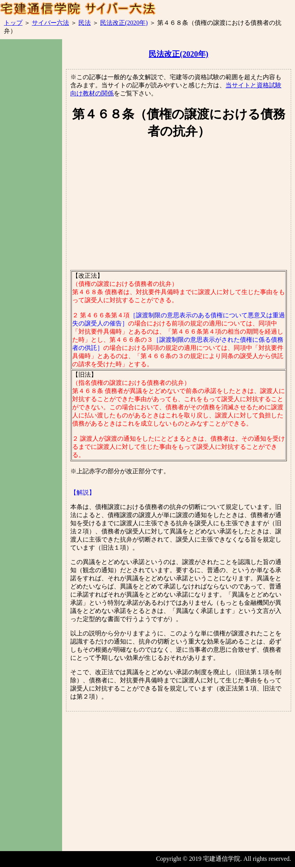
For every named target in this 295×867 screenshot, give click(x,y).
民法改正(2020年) (124, 22)
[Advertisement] (31, 178)
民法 (84, 22)
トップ (13, 22)
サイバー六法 (50, 22)
